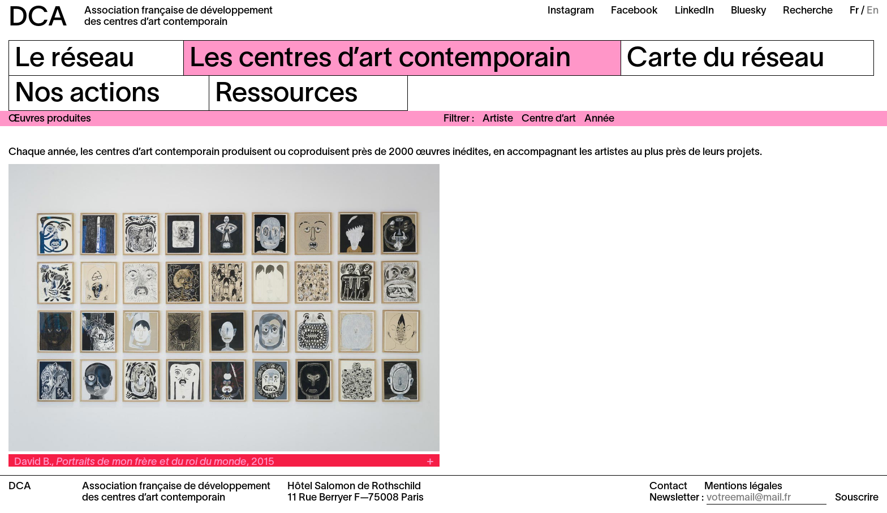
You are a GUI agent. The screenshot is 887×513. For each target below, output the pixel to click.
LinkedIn (694, 11)
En (873, 11)
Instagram (571, 11)
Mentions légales (743, 487)
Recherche (808, 11)
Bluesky (748, 11)
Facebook (634, 11)
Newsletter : (676, 498)
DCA (37, 18)
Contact (668, 487)
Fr (854, 11)
